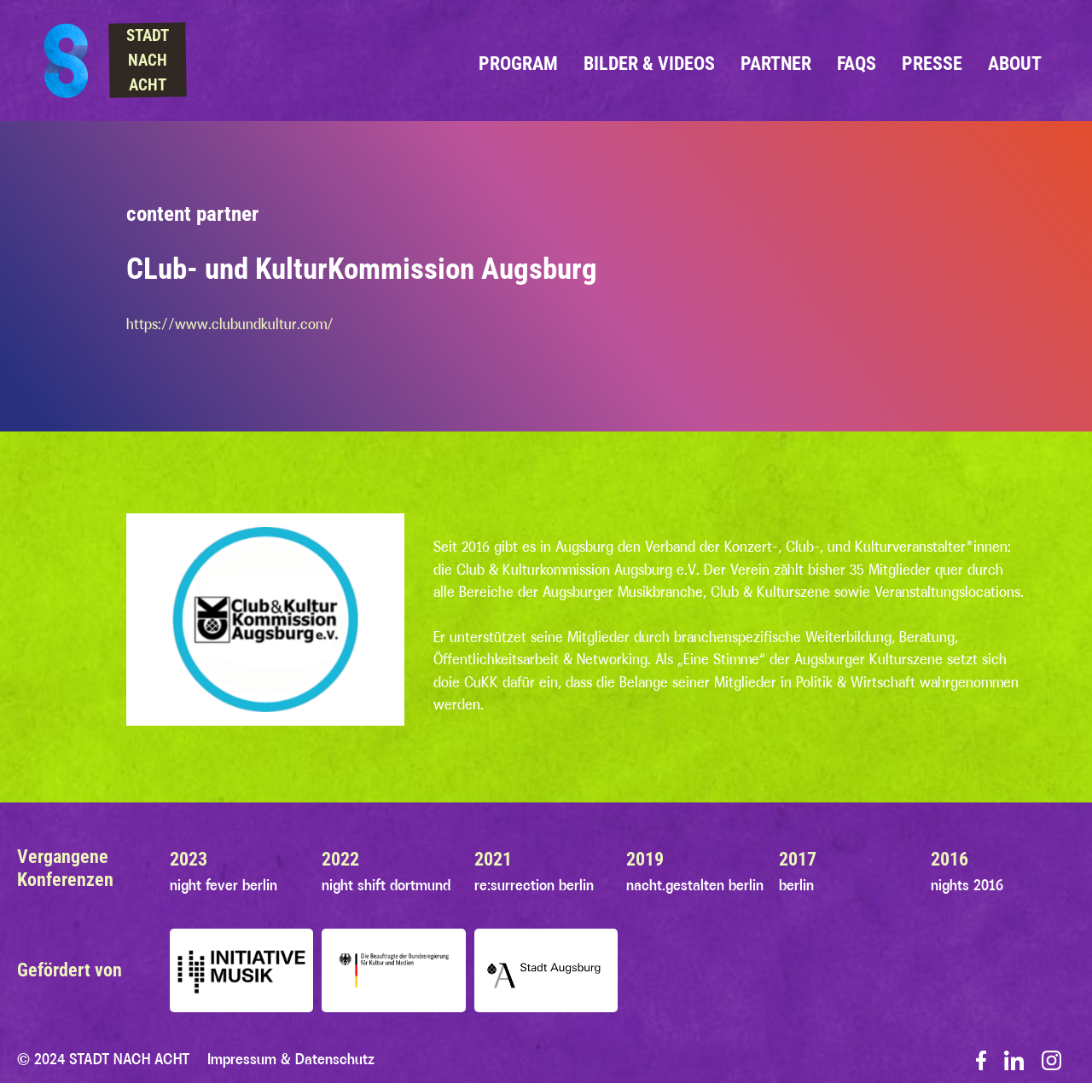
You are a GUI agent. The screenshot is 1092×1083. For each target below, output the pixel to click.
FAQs (856, 63)
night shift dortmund (386, 885)
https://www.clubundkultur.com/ (230, 324)
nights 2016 (967, 885)
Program (518, 63)
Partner (776, 63)
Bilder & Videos (649, 63)
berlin (796, 885)
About (1015, 63)
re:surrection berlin (534, 885)
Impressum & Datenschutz (291, 1059)
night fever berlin (223, 885)
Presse (932, 63)
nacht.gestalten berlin (695, 885)
